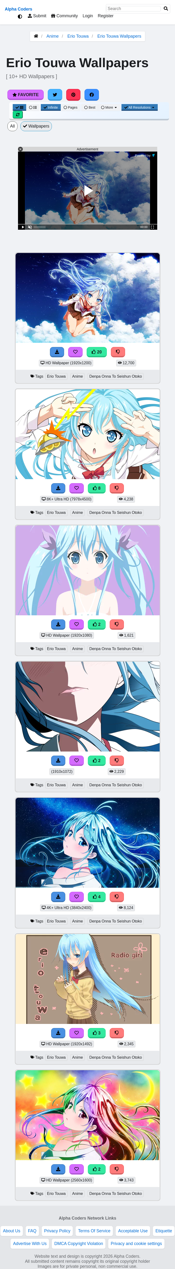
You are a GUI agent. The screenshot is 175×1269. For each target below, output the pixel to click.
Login (88, 15)
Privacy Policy (57, 1230)
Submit (37, 15)
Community (64, 15)
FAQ (32, 1230)
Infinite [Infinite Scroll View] (51, 107)
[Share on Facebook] (91, 94)
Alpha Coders (18, 9)
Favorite (25, 94)
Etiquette (163, 1230)
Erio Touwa (78, 36)
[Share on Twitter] (55, 94)
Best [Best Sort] (89, 107)
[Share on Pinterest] (73, 94)
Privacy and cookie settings (136, 1243)
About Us (11, 1230)
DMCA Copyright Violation (78, 1243)
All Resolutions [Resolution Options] (139, 107)
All (12, 126)
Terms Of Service (94, 1230)
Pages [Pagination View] (71, 107)
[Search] (166, 8)
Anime (53, 36)
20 (97, 352)
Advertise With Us (30, 1243)
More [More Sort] (109, 107)
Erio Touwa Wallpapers (119, 36)
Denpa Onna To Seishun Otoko (115, 376)
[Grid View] (19, 107)
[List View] (33, 107)
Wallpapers (36, 126)
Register (106, 15)
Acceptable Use (133, 1230)
